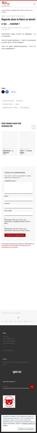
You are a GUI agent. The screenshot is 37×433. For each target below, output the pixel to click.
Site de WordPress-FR (8, 343)
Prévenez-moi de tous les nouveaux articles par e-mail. (17, 229)
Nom (6, 196)
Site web (8, 210)
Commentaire (10, 181)
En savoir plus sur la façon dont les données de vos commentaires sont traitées (17, 245)
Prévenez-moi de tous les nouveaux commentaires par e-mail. (17, 221)
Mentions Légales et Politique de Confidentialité (16, 362)
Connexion (6, 336)
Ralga (5, 27)
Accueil (3, 10)
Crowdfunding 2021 (8, 350)
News (8, 10)
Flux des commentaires (9, 341)
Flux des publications (8, 338)
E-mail (7, 203)
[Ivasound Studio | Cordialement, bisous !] (5, 3)
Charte (4, 364)
